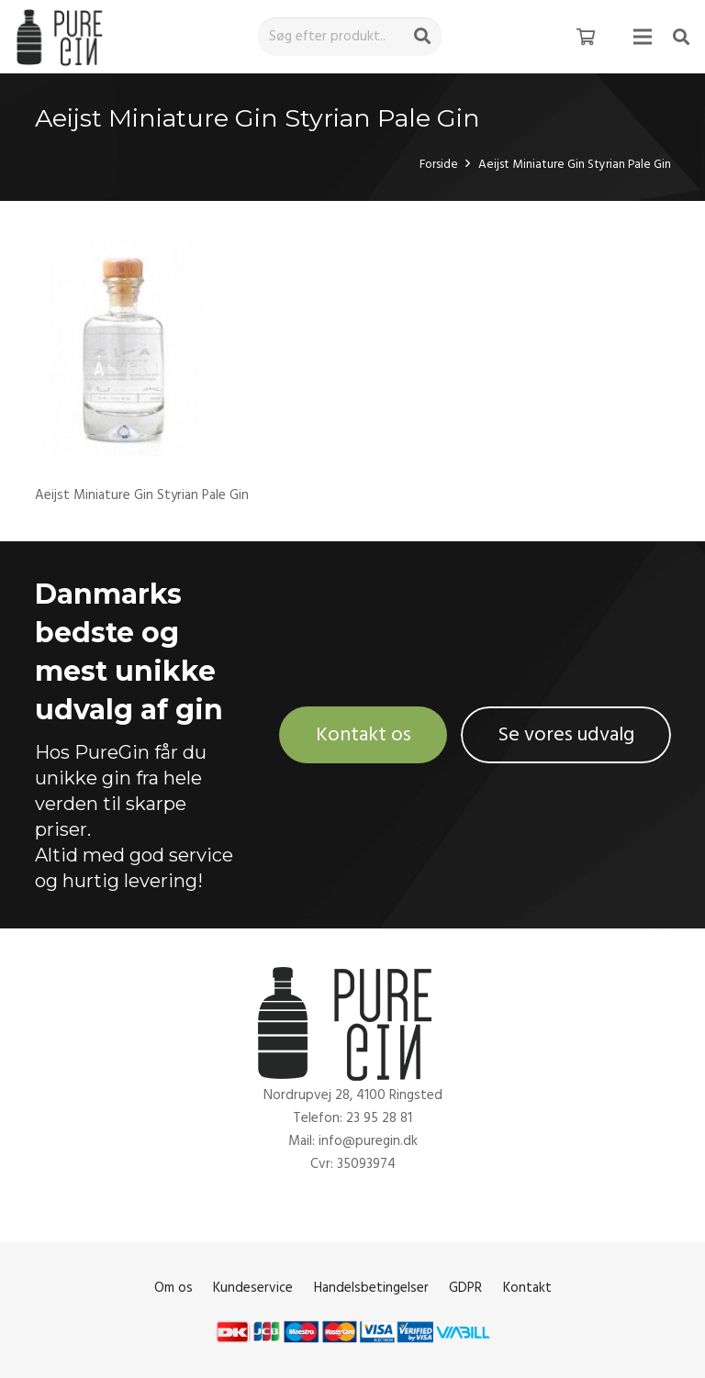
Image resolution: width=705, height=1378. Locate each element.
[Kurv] (585, 36)
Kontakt (527, 1287)
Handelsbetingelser (371, 1287)
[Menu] (642, 37)
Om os (173, 1287)
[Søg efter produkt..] (350, 36)
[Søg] (422, 36)
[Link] (63, 37)
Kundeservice (253, 1287)
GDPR (465, 1287)
